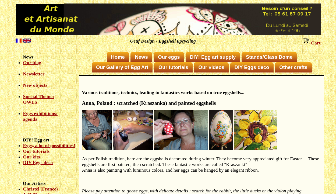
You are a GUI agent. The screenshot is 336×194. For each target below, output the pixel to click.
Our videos (211, 67)
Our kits (31, 157)
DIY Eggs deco (38, 162)
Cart (311, 43)
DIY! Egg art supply (213, 57)
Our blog (32, 62)
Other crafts (293, 67)
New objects (35, 85)
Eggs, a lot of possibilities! (49, 145)
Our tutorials (36, 151)
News (141, 57)
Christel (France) (40, 189)
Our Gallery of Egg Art (122, 67)
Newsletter (34, 74)
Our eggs (169, 57)
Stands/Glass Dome (269, 57)
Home (118, 57)
